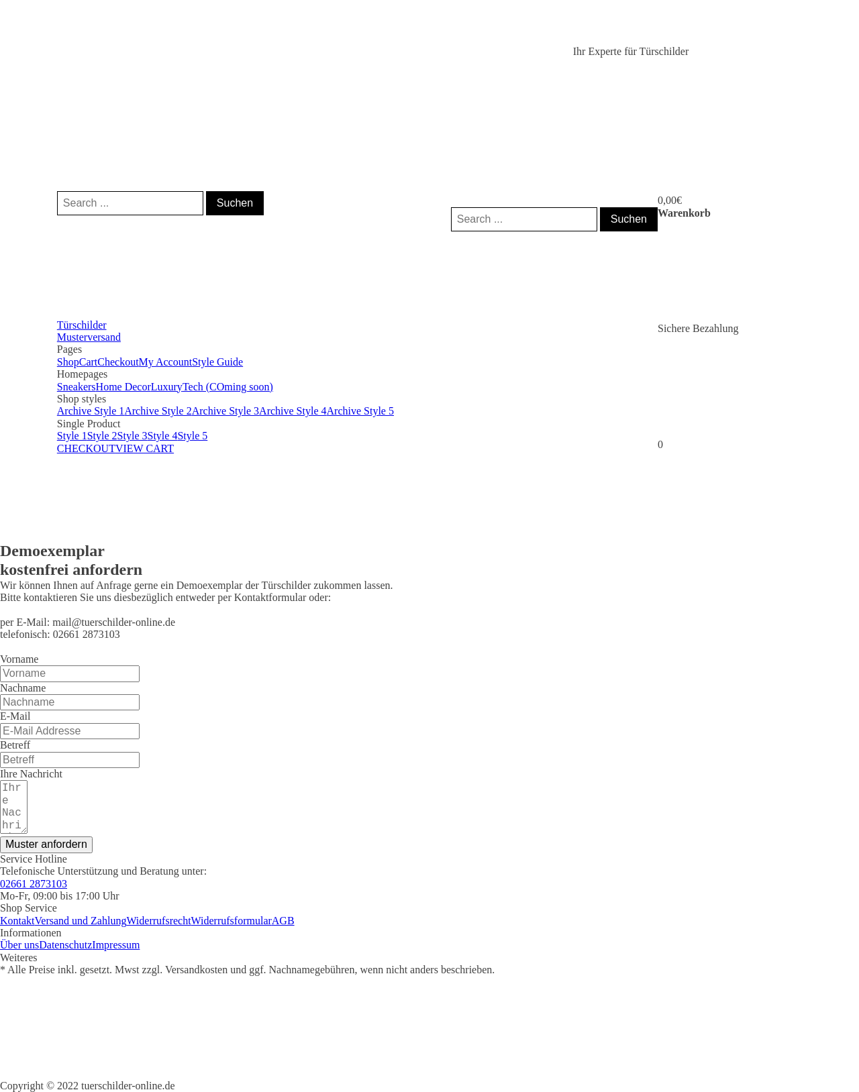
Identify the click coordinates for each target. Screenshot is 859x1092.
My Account (166, 362)
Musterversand (89, 337)
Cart (88, 362)
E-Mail (15, 716)
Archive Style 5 (360, 411)
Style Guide (217, 362)
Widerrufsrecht (158, 920)
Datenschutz (65, 944)
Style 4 (162, 435)
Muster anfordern (46, 844)
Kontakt (17, 920)
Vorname (19, 659)
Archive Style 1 (90, 411)
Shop (68, 362)
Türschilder (82, 325)
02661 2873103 (33, 883)
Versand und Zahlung (81, 920)
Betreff (15, 745)
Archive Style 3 (225, 411)
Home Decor (123, 386)
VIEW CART (144, 448)
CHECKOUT (86, 448)
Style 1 (72, 435)
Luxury (167, 386)
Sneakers (76, 386)
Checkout (117, 362)
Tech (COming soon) (228, 386)
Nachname (23, 688)
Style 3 (132, 435)
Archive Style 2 (157, 411)
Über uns (19, 944)
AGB (283, 920)
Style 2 (102, 435)
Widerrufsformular (231, 920)
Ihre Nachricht (31, 773)
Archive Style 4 (292, 411)
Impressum (116, 944)
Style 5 (192, 435)
